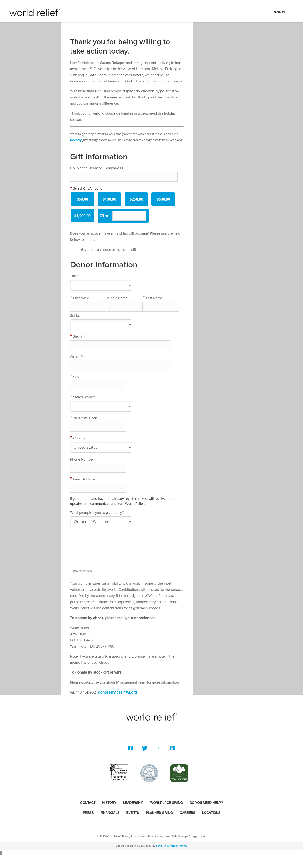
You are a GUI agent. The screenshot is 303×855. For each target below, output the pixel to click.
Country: (79, 438)
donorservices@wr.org (117, 692)
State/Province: (85, 397)
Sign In (279, 12)
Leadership (133, 803)
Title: (74, 276)
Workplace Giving (166, 803)
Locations (211, 813)
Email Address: (84, 479)
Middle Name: (117, 298)
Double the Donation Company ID (96, 168)
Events (132, 813)
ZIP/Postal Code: (86, 418)
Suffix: (75, 315)
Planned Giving (159, 813)
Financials (109, 813)
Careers (187, 813)
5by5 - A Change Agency (171, 845)
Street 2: (76, 356)
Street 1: (79, 336)
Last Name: (154, 298)
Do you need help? (206, 803)
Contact (87, 803)
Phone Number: (82, 459)
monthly (76, 140)
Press (88, 813)
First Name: (82, 298)
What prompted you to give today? (97, 512)
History (109, 803)
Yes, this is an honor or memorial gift (108, 249)
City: (76, 377)
